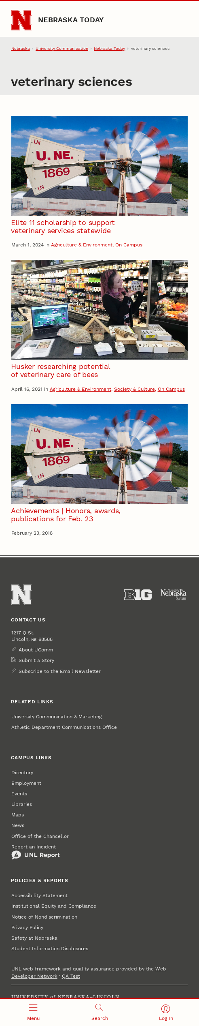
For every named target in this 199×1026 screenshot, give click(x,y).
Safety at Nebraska (34, 938)
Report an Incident (35, 852)
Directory (22, 772)
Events (19, 794)
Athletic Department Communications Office (64, 727)
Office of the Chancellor (40, 836)
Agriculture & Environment (81, 245)
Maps (17, 815)
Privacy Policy (27, 927)
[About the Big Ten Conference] (138, 594)
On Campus (128, 245)
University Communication (62, 48)
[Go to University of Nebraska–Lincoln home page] (21, 20)
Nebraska (20, 48)
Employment (26, 783)
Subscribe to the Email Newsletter (60, 671)
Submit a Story (36, 660)
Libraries (21, 804)
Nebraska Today (71, 19)
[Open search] (99, 1012)
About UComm (36, 650)
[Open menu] (33, 1012)
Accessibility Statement (39, 895)
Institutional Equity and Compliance (53, 906)
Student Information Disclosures (49, 948)
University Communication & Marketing (56, 717)
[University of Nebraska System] (174, 594)
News (17, 825)
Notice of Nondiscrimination (44, 917)
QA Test (71, 976)
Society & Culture (134, 389)
